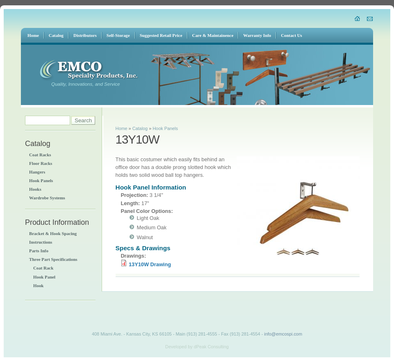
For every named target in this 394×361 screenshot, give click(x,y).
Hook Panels (41, 180)
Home (122, 128)
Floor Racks (40, 163)
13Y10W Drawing (150, 264)
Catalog (140, 128)
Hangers (37, 171)
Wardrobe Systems (47, 197)
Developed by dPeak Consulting (197, 346)
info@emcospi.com (283, 333)
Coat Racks (40, 154)
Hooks (35, 189)
